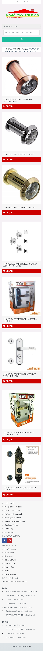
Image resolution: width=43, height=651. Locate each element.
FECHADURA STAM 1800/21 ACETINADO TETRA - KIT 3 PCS (19, 375)
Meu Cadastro (9, 532)
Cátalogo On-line (10, 525)
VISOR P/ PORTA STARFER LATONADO (19, 207)
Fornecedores (9, 574)
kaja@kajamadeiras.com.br (16, 581)
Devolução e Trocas (11, 518)
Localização (8, 553)
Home (12, 2)
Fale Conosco (9, 549)
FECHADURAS (19, 49)
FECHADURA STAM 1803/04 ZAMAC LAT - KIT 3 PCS (20, 489)
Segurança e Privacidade (13, 521)
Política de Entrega (11, 510)
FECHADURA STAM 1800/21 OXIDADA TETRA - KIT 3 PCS (18, 434)
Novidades (7, 556)
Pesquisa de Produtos (12, 507)
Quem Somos (9, 560)
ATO (29, 646)
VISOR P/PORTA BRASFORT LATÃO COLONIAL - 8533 (17, 100)
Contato (19, 2)
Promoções (8, 567)
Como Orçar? (8, 529)
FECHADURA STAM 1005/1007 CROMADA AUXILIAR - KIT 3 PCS (20, 265)
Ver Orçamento (29, 2)
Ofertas (6, 571)
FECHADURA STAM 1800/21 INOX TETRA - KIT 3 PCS (20, 320)
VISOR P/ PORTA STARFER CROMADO (18, 154)
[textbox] (21, 32)
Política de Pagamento (12, 514)
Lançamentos (9, 563)
